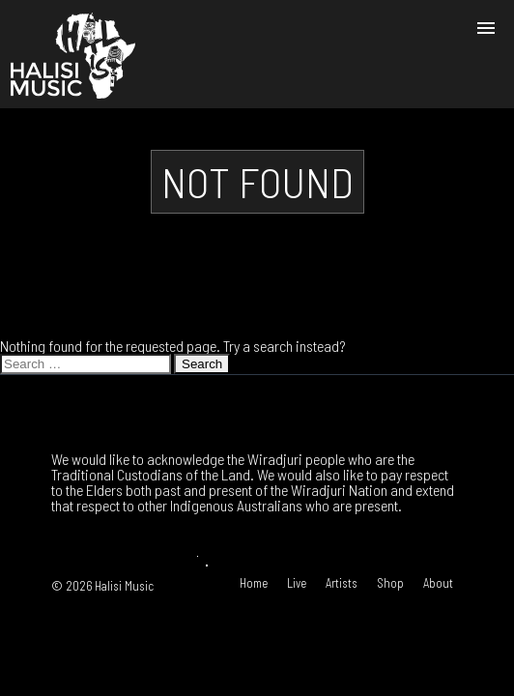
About (438, 583)
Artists (341, 583)
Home (254, 583)
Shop (390, 583)
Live (296, 583)
